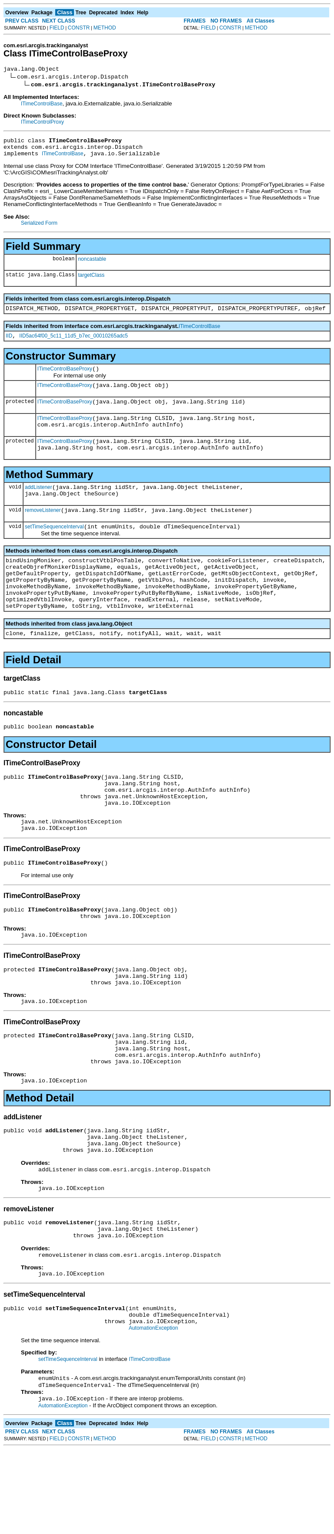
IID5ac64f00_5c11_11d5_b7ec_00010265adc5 (73, 344)
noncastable (92, 264)
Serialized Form (39, 228)
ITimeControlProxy (42, 123)
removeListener (43, 531)
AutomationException (153, 1410)
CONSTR (79, 28)
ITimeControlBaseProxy (64, 378)
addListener (38, 505)
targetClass (91, 280)
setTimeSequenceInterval (54, 549)
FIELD (57, 28)
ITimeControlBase (42, 105)
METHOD (105, 28)
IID (9, 344)
